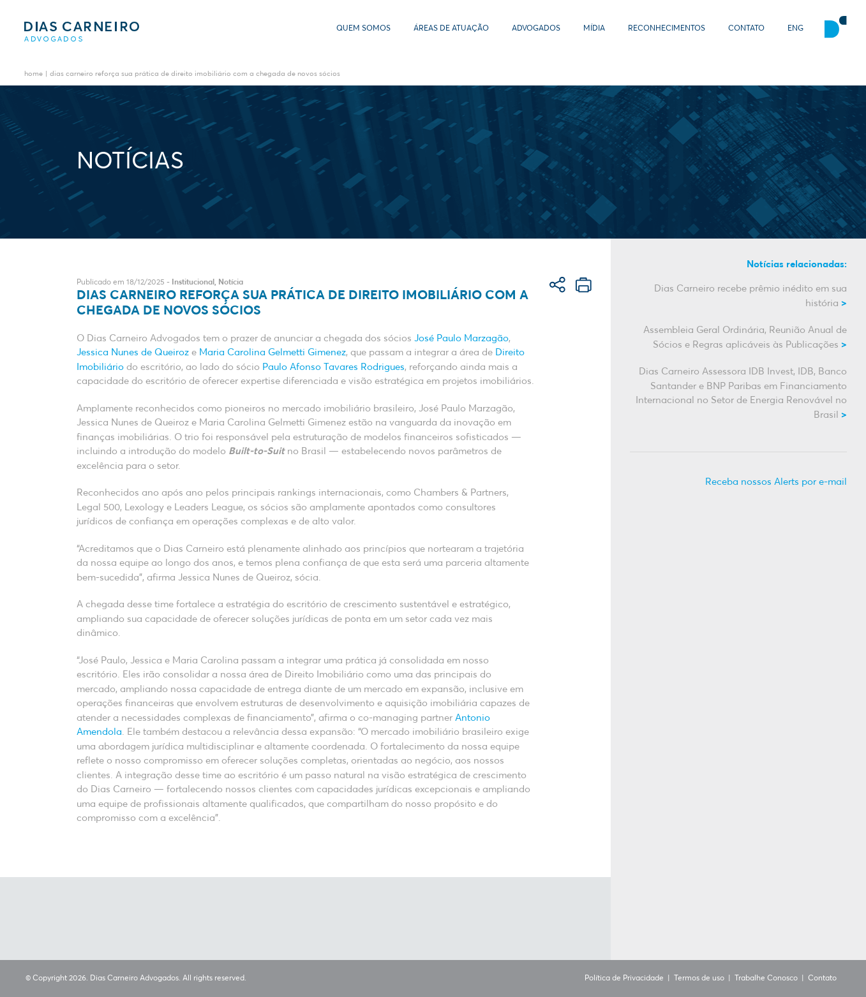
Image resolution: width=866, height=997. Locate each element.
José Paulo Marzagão (461, 338)
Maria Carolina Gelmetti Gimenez (272, 352)
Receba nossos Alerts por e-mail (776, 482)
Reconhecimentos (666, 29)
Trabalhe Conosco (766, 978)
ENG (795, 29)
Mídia (594, 29)
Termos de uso (699, 978)
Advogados (536, 29)
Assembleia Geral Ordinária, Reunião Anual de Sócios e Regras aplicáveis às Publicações (745, 337)
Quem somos (363, 29)
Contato (746, 29)
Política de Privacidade (624, 978)
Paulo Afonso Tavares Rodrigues (333, 367)
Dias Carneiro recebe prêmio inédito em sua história (750, 296)
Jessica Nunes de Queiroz (133, 352)
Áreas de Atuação (451, 29)
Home (33, 74)
